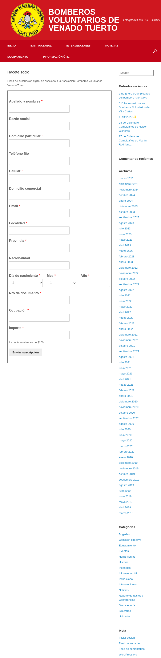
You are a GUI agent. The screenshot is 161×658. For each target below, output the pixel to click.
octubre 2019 (127, 474)
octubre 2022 (127, 278)
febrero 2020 (126, 451)
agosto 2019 (126, 485)
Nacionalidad (19, 258)
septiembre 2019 (129, 479)
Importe (16, 328)
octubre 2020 (127, 412)
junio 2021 (125, 368)
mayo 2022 (125, 306)
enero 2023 (126, 262)
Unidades (124, 616)
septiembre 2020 (129, 418)
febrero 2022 (126, 323)
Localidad (18, 223)
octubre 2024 (127, 195)
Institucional (41, 45)
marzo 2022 (126, 317)
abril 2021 (125, 379)
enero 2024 (126, 200)
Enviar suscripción (25, 352)
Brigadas (124, 534)
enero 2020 (126, 457)
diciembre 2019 (128, 462)
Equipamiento (17, 56)
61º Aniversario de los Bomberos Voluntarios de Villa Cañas (134, 107)
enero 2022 (126, 328)
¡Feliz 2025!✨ (128, 117)
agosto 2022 (126, 290)
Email (14, 206)
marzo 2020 (126, 446)
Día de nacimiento (24, 275)
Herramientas (127, 556)
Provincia (18, 240)
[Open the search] (155, 51)
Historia (123, 562)
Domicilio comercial (25, 188)
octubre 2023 (127, 211)
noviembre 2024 (128, 189)
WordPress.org (128, 654)
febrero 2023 (126, 256)
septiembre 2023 (129, 217)
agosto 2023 (126, 223)
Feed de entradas (129, 643)
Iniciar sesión (127, 637)
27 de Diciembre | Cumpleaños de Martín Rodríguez (133, 140)
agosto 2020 (126, 423)
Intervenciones (78, 45)
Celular (16, 171)
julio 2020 (125, 429)
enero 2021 (126, 395)
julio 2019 (125, 490)
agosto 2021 (126, 356)
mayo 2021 (125, 373)
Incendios (125, 567)
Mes (51, 275)
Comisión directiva (130, 539)
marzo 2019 (126, 513)
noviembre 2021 (128, 340)
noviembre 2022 (128, 273)
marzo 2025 (126, 178)
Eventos (124, 551)
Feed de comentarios (132, 648)
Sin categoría (127, 605)
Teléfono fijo (19, 153)
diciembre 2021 (128, 334)
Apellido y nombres (26, 101)
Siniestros (125, 611)
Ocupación (19, 310)
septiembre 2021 (129, 351)
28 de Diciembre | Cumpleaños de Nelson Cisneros (133, 126)
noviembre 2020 (128, 407)
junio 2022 (125, 301)
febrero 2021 (126, 390)
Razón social (19, 119)
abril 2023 (125, 245)
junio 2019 (125, 496)
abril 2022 (125, 312)
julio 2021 (125, 362)
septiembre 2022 (129, 284)
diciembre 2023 (128, 206)
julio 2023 (125, 228)
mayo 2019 (125, 501)
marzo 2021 (126, 384)
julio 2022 (125, 295)
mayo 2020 (125, 440)
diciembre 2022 (128, 267)
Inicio (11, 45)
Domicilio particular (26, 136)
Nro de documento (25, 293)
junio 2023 (125, 234)
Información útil (56, 56)
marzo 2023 (126, 250)
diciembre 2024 (128, 183)
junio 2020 (125, 435)
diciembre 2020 (128, 401)
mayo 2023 (125, 239)
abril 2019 (125, 507)
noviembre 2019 (128, 468)
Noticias (111, 45)
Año (85, 275)
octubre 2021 (127, 345)
